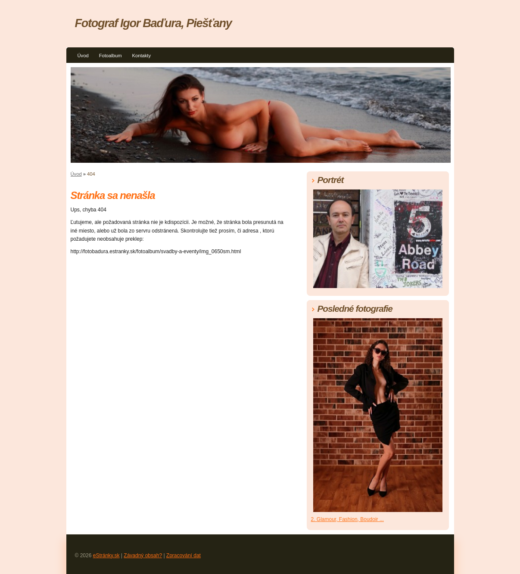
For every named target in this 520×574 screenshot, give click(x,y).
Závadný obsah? (143, 555)
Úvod (83, 55)
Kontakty (141, 55)
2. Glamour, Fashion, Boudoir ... (347, 519)
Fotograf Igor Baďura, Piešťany (153, 23)
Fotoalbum (110, 55)
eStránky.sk (106, 555)
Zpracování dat (183, 555)
